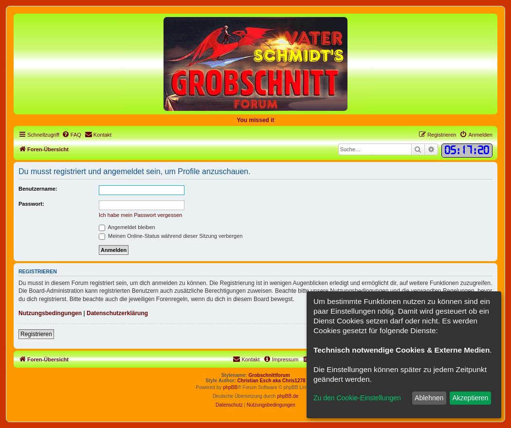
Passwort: (31, 204)
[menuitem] (71, 135)
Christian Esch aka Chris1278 (271, 380)
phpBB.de (287, 396)
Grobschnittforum (269, 375)
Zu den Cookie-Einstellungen (357, 398)
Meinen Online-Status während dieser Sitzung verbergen (170, 236)
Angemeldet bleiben (127, 227)
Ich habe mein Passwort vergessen (140, 215)
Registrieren (36, 334)
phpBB (230, 387)
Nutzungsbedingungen (50, 313)
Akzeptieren (470, 398)
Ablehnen (429, 398)
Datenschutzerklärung (117, 313)
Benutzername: (37, 189)
